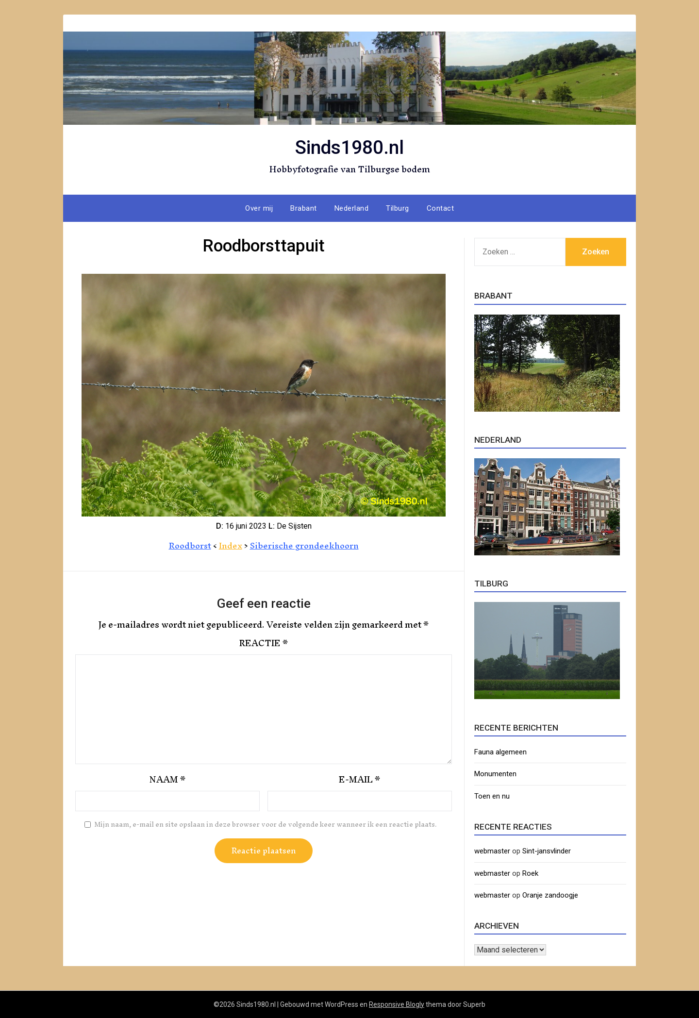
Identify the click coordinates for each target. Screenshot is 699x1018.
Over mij (259, 208)
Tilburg (397, 208)
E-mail (359, 779)
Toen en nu (492, 796)
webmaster (492, 851)
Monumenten (495, 773)
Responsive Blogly (396, 1004)
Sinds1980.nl (350, 146)
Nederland (351, 208)
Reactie (263, 643)
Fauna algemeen (500, 752)
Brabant (303, 208)
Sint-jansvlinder (546, 851)
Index (230, 545)
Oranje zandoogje (550, 895)
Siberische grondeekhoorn (305, 545)
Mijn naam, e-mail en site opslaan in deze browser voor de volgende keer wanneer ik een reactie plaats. (265, 825)
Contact (440, 208)
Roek (530, 873)
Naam (167, 779)
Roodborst (188, 545)
